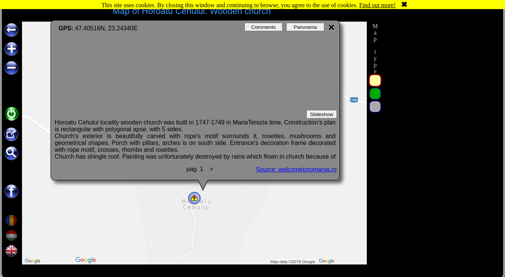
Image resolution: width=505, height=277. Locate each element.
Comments (263, 27)
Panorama (305, 27)
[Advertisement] (440, 69)
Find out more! (377, 5)
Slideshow (321, 114)
